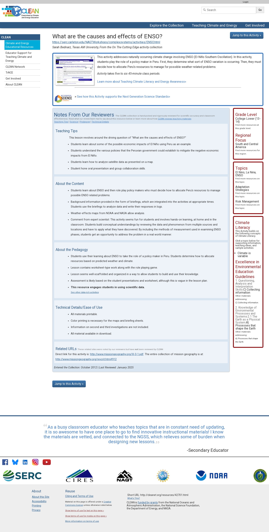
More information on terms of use (82, 521)
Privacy (36, 510)
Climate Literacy (246, 235)
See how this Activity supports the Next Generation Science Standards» (122, 96)
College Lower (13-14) (248, 123)
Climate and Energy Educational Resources (19, 45)
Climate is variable (244, 254)
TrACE (9, 72)
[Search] (229, 10)
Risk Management (247, 204)
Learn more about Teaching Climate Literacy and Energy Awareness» (141, 81)
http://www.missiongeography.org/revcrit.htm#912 (86, 359)
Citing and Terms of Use (79, 496)
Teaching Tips (61, 122)
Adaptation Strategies (247, 191)
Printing (36, 505)
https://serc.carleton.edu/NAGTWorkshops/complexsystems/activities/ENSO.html (106, 42)
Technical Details (100, 122)
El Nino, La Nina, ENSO (247, 177)
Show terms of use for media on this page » (86, 516)
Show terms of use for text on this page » (84, 510)
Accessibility (39, 501)
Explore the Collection (167, 25)
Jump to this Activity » (246, 35)
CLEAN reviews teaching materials (174, 119)
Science (74, 122)
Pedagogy (85, 122)
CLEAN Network (15, 66)
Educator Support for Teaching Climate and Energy (19, 56)
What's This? (133, 498)
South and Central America (247, 148)
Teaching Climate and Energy (215, 25)
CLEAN (6, 37)
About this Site (40, 496)
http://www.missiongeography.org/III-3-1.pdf (116, 354)
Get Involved (255, 25)
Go (260, 9)
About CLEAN (14, 84)
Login (245, 2)
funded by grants (148, 502)
